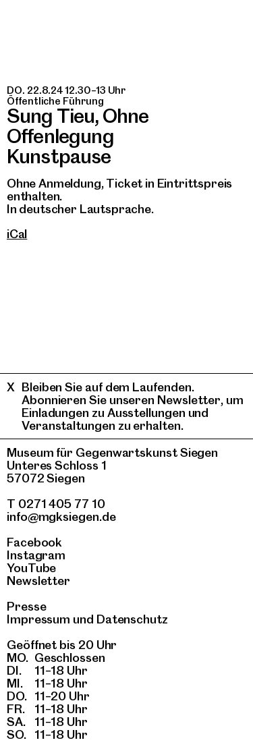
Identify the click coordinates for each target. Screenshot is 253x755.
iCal (17, 234)
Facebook (34, 542)
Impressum (38, 619)
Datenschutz (132, 619)
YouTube (31, 568)
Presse (27, 606)
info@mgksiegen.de (61, 516)
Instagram (36, 555)
